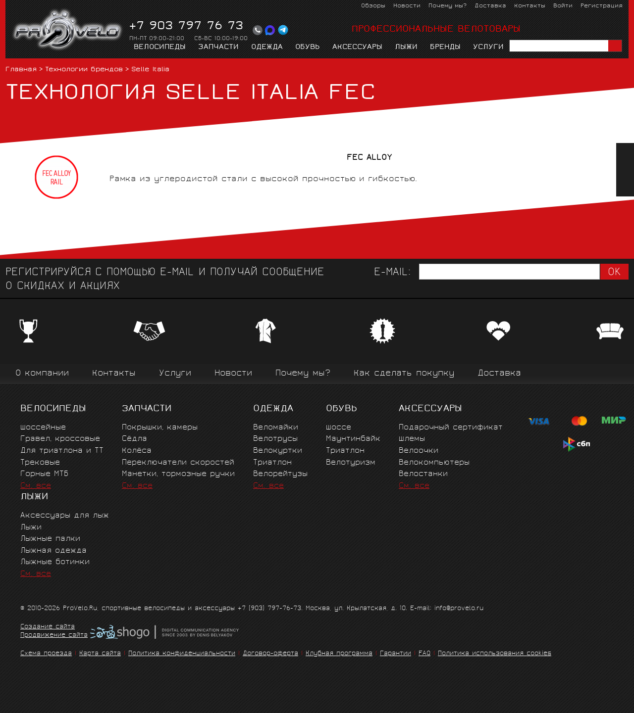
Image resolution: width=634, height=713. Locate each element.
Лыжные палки (50, 539)
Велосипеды (160, 47)
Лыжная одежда (53, 551)
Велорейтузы (280, 474)
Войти (563, 6)
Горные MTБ (44, 474)
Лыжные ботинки (55, 562)
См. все (35, 486)
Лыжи (406, 47)
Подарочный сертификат (451, 428)
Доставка (490, 6)
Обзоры (373, 6)
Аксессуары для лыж (64, 516)
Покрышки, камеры (160, 428)
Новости (407, 6)
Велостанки (423, 474)
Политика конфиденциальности (181, 654)
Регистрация (602, 6)
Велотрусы (275, 439)
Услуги (488, 47)
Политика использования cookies (494, 654)
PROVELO (68, 30)
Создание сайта (47, 627)
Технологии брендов (84, 70)
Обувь (307, 47)
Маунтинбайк (353, 439)
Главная (21, 70)
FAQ (424, 654)
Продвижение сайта (54, 636)
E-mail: (392, 273)
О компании (42, 374)
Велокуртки (277, 451)
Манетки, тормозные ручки (178, 474)
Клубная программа (339, 654)
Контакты (529, 6)
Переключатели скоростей (178, 463)
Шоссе (338, 428)
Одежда (267, 47)
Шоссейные (43, 428)
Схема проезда (46, 654)
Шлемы (412, 439)
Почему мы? (447, 6)
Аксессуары (357, 47)
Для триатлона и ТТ (62, 451)
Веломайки (275, 428)
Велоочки (418, 451)
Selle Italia (150, 70)
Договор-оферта (270, 654)
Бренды (445, 47)
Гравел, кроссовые (60, 439)
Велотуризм (350, 463)
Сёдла (134, 439)
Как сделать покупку (404, 374)
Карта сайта (100, 654)
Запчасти (218, 47)
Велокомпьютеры (434, 463)
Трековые (40, 463)
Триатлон (272, 463)
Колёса (137, 451)
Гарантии (395, 654)
